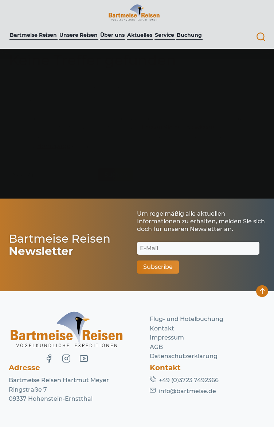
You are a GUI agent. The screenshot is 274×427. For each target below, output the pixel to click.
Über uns (112, 35)
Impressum (167, 337)
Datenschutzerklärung (184, 356)
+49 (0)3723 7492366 (189, 380)
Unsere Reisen (78, 35)
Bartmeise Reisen (33, 35)
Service (164, 35)
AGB (156, 347)
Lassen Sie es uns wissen (178, 127)
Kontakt (162, 328)
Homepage (53, 145)
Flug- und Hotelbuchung (186, 319)
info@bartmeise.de (187, 391)
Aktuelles (139, 35)
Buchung (189, 35)
